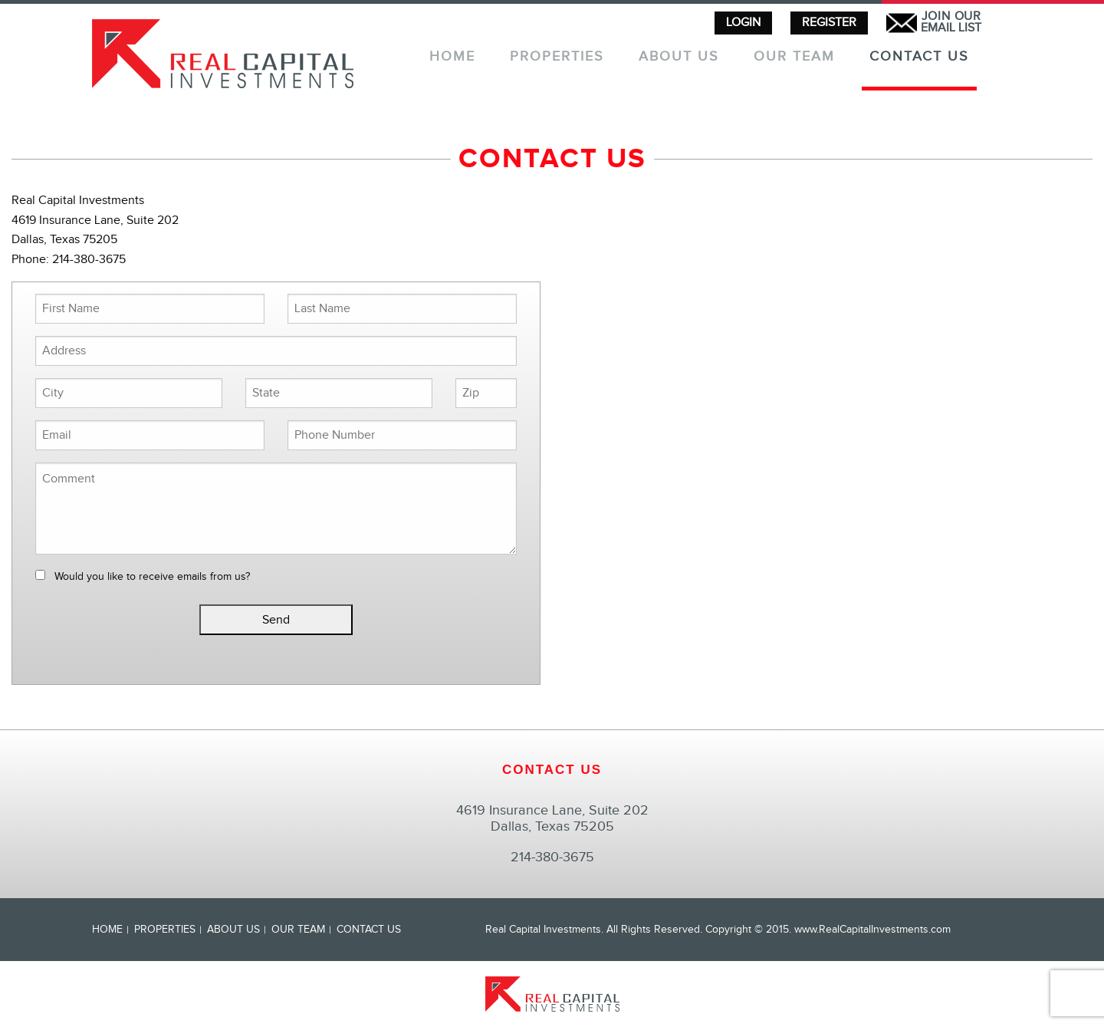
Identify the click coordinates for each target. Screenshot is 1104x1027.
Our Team (794, 57)
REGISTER (829, 22)
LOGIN (743, 22)
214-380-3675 (552, 857)
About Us (679, 57)
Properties (557, 57)
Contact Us (919, 57)
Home (452, 57)
